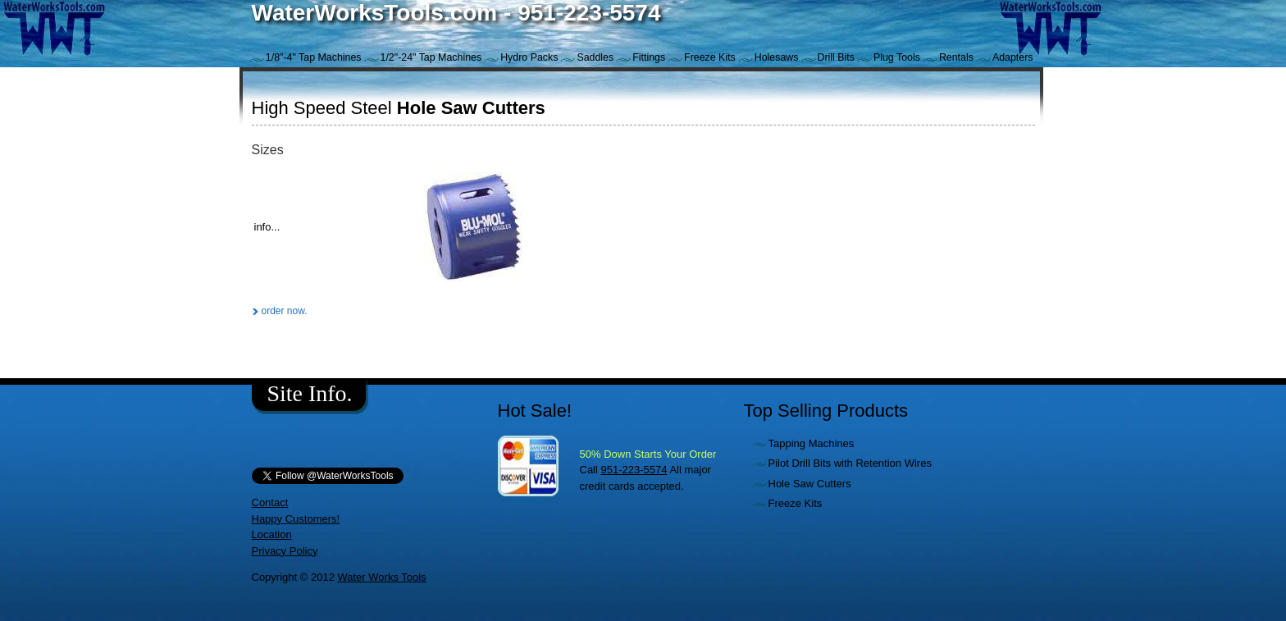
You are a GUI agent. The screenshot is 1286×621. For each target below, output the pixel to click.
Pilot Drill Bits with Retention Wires (850, 463)
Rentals (956, 57)
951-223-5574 (634, 469)
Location (272, 534)
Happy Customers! (296, 519)
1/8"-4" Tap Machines (314, 57)
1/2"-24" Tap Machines (431, 57)
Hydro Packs (529, 57)
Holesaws (777, 57)
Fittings (648, 57)
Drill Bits (836, 57)
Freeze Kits (710, 57)
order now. (285, 311)
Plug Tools (896, 57)
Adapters (1012, 57)
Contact (270, 502)
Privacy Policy (285, 551)
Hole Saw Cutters (809, 483)
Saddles (595, 57)
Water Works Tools (381, 577)
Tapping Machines (811, 443)
